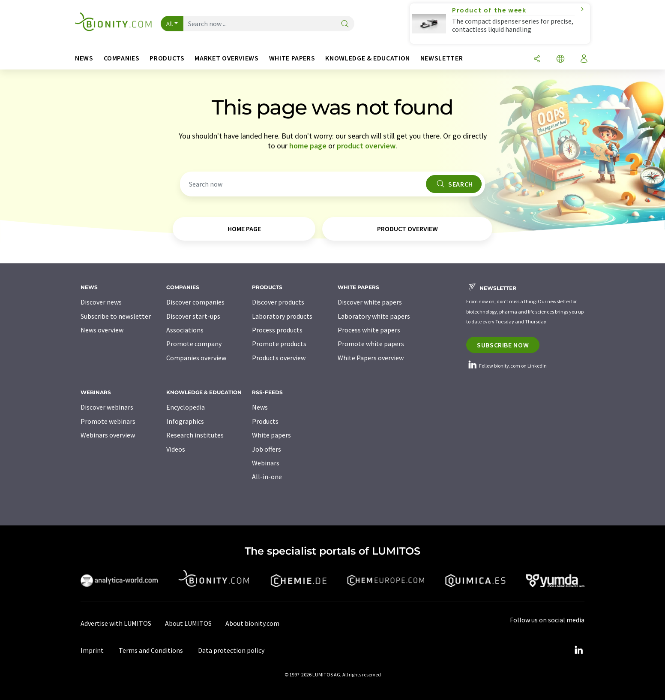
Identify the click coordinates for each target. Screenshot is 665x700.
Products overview (279, 357)
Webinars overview (108, 435)
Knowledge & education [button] (367, 58)
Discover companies (195, 302)
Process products (277, 330)
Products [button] (167, 58)
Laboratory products (282, 316)
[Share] (537, 59)
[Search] (345, 24)
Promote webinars (108, 421)
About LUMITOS (188, 623)
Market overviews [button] (226, 58)
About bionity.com (252, 623)
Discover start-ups (193, 316)
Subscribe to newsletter (116, 316)
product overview (366, 146)
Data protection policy (231, 650)
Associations (185, 330)
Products (265, 421)
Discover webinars (107, 407)
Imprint (92, 650)
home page (308, 146)
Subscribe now (503, 345)
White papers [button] (292, 58)
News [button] (84, 58)
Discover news (101, 302)
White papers (271, 435)
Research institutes (195, 435)
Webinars (265, 463)
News (260, 407)
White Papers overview (371, 357)
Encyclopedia (185, 407)
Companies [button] (122, 58)
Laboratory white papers (374, 316)
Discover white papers (370, 302)
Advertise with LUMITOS (116, 623)
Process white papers (369, 330)
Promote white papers (371, 343)
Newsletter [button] (441, 58)
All (169, 23)
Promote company (194, 343)
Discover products (278, 302)
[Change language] (560, 59)
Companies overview (196, 357)
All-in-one (267, 476)
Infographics (185, 421)
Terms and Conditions (151, 650)
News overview (102, 330)
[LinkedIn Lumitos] (578, 650)
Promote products (279, 343)
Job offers (266, 449)
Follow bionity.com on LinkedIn (506, 365)
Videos (175, 449)
